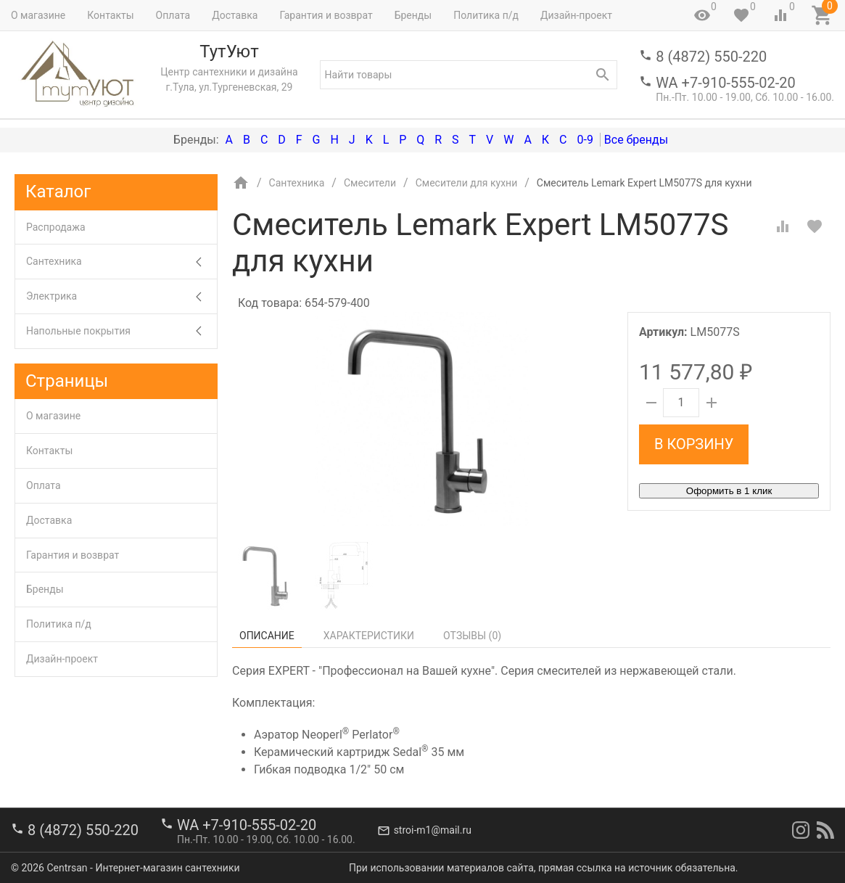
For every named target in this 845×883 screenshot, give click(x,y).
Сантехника (121, 262)
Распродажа (56, 227)
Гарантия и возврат (325, 15)
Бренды (413, 15)
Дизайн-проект (576, 15)
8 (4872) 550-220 (711, 56)
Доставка (234, 15)
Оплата (173, 15)
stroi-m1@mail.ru (432, 830)
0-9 (585, 140)
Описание (266, 635)
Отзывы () (472, 635)
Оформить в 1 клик (729, 490)
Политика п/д (486, 15)
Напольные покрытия (121, 331)
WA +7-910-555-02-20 (725, 82)
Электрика (121, 296)
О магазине (38, 15)
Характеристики (368, 635)
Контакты (110, 15)
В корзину (693, 444)
